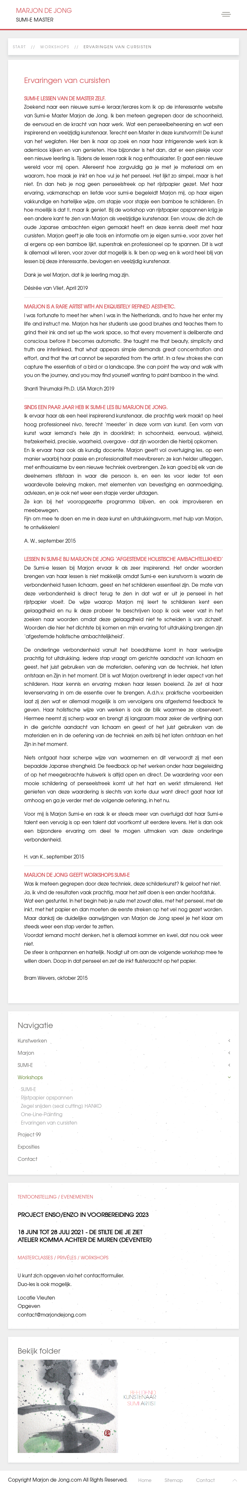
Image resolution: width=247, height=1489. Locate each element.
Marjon (26, 1052)
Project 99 (29, 1134)
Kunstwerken (32, 1040)
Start (19, 47)
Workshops (54, 47)
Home (144, 1480)
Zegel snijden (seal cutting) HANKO (61, 1105)
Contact (27, 1159)
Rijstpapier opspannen (47, 1097)
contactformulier (103, 1275)
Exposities (29, 1146)
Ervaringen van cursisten (49, 1122)
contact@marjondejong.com (52, 1314)
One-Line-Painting (41, 1114)
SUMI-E (25, 1065)
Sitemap (174, 1480)
